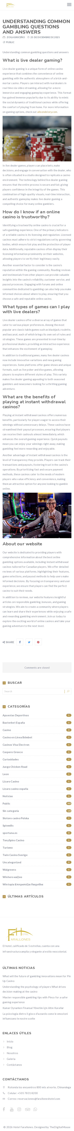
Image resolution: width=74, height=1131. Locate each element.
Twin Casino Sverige (37, 854)
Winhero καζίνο (37, 877)
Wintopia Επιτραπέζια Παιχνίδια (37, 884)
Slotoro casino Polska (37, 818)
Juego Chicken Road (37, 766)
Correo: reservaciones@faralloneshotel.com (31, 1098)
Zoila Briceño (16, 37)
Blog (9, 1047)
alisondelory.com (47, 111)
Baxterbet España (37, 722)
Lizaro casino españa (37, 788)
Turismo (37, 847)
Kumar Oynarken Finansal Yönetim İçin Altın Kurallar (33, 1007)
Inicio (10, 1041)
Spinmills (37, 825)
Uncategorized (37, 862)
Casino (37, 729)
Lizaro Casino (37, 781)
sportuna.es (37, 832)
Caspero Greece (37, 752)
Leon (37, 774)
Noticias (37, 796)
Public (10, 42)
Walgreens (37, 869)
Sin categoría (37, 810)
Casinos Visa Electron (37, 744)
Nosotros (12, 1053)
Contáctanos (14, 1064)
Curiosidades (37, 759)
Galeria (11, 1058)
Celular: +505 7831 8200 (20, 1093)
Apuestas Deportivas (37, 715)
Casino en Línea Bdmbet (37, 737)
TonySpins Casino (37, 840)
